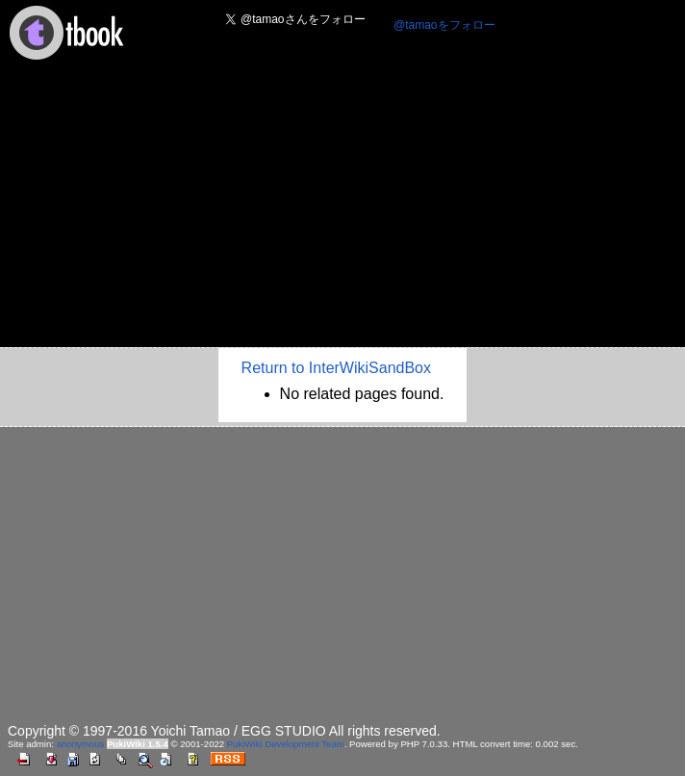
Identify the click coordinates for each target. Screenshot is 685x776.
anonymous (81, 743)
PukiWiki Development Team (285, 743)
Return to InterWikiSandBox (336, 368)
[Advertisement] (342, 209)
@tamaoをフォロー (444, 25)
